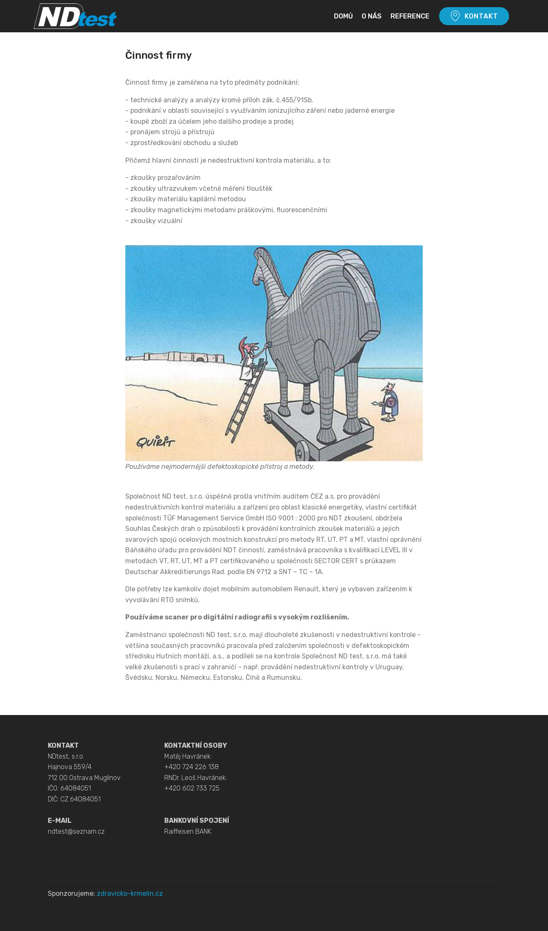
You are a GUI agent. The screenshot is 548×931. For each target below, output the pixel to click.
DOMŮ (343, 16)
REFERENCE (409, 16)
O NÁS (372, 16)
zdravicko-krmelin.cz (130, 893)
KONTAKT (474, 16)
